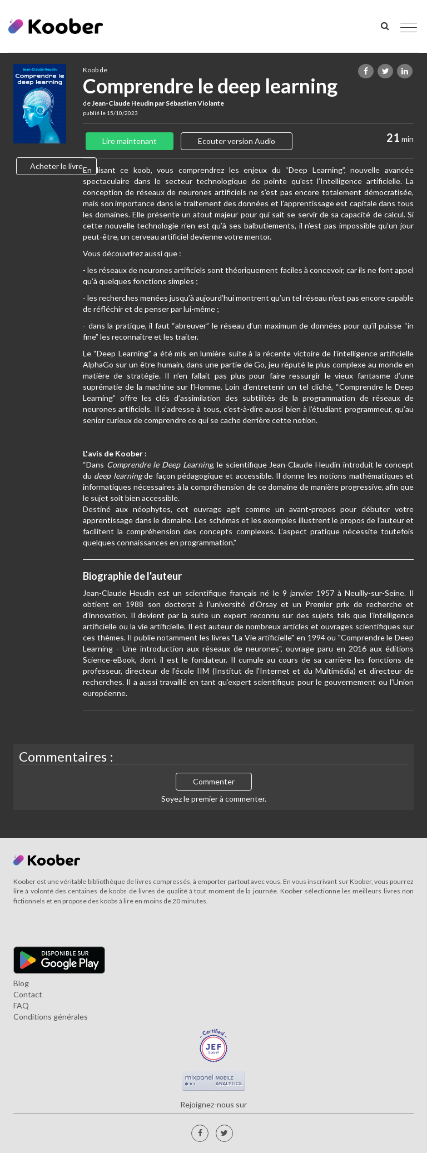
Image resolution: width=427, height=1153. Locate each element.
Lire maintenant (129, 141)
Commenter (214, 781)
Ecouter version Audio (236, 141)
